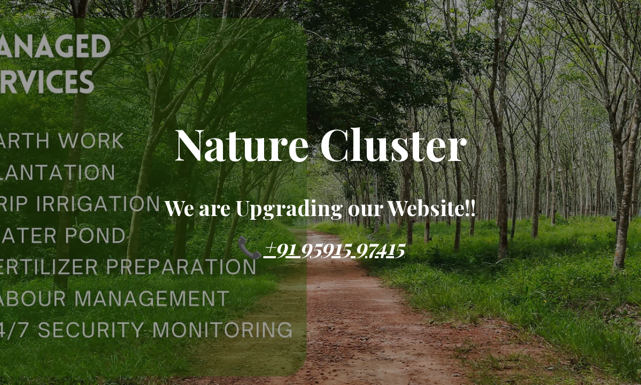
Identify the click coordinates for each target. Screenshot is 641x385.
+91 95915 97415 (333, 246)
